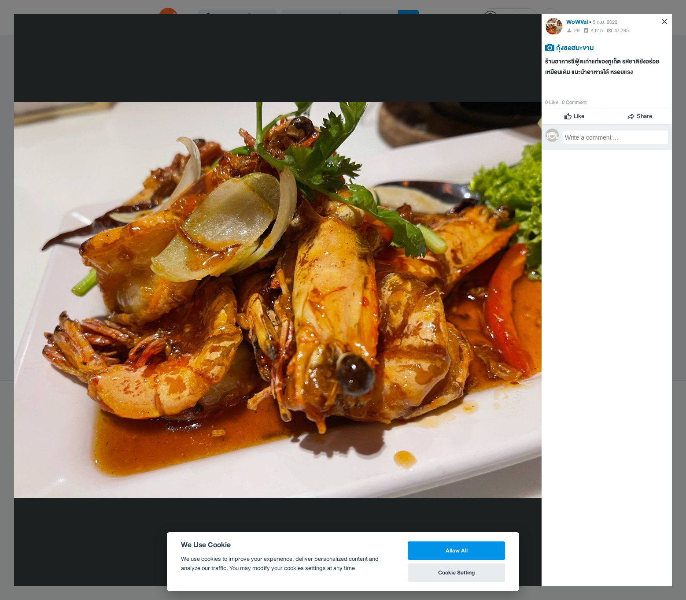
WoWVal (577, 21)
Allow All (457, 550)
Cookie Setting (456, 572)
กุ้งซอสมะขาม (575, 47)
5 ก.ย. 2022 (605, 22)
